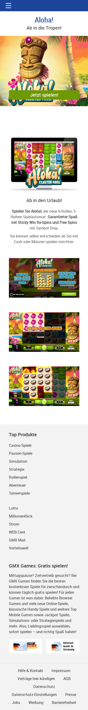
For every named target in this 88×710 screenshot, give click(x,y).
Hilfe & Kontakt (30, 670)
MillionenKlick (20, 516)
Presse (70, 694)
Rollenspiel (18, 477)
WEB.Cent (17, 532)
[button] (8, 5)
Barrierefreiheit (64, 702)
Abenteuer (17, 485)
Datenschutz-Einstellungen (34, 694)
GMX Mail (17, 540)
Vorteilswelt (19, 548)
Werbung (36, 702)
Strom (14, 524)
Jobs (16, 702)
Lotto (13, 508)
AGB (67, 678)
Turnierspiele (19, 493)
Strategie (16, 469)
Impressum (61, 670)
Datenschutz (44, 686)
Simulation (18, 461)
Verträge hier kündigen (36, 678)
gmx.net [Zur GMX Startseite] (44, 5)
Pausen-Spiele (20, 453)
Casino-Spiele (20, 445)
